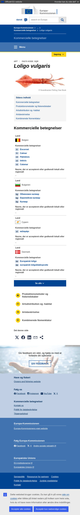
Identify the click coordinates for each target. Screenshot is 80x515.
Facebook (19, 446)
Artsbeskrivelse (23, 114)
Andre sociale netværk (43, 446)
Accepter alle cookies (21, 509)
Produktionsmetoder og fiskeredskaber (33, 106)
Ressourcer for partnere (38, 477)
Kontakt (17, 485)
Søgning (62, 19)
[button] (17, 337)
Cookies (55, 477)
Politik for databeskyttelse (25, 410)
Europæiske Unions (23, 467)
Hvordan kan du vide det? (67, 2)
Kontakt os (19, 405)
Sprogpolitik (19, 477)
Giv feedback (40, 363)
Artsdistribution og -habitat (28, 110)
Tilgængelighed (21, 414)
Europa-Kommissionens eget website (31, 428)
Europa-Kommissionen (24, 28)
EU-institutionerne (22, 463)
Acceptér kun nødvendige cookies (51, 509)
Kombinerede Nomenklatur (28, 118)
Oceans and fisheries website (27, 381)
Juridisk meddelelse (49, 481)
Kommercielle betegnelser (25, 30)
